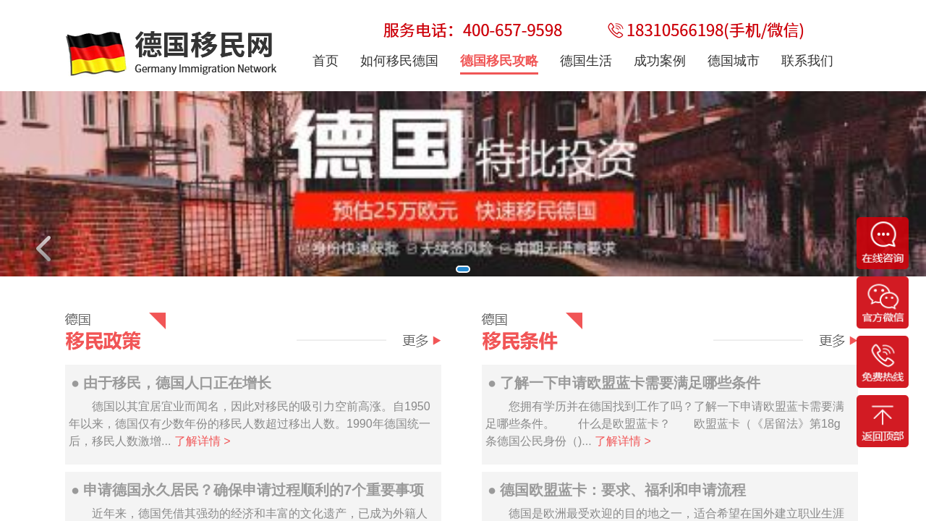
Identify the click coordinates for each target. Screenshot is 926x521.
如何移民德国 (399, 61)
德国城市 (734, 61)
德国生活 (586, 61)
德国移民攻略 (499, 61)
